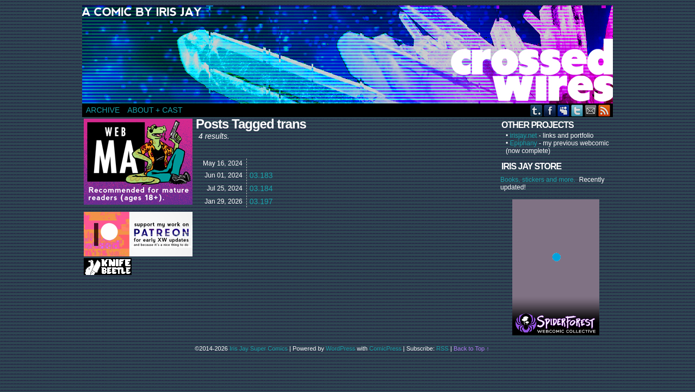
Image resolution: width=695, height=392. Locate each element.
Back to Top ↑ (471, 348)
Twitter (577, 110)
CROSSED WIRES (351, 54)
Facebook (550, 110)
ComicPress (385, 348)
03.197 (261, 201)
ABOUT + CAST (154, 110)
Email (591, 110)
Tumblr (536, 110)
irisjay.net (523, 135)
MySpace (563, 110)
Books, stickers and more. (539, 179)
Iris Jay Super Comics (258, 348)
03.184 (261, 188)
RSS (604, 110)
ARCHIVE (103, 110)
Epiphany (523, 143)
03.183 (261, 175)
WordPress (340, 348)
